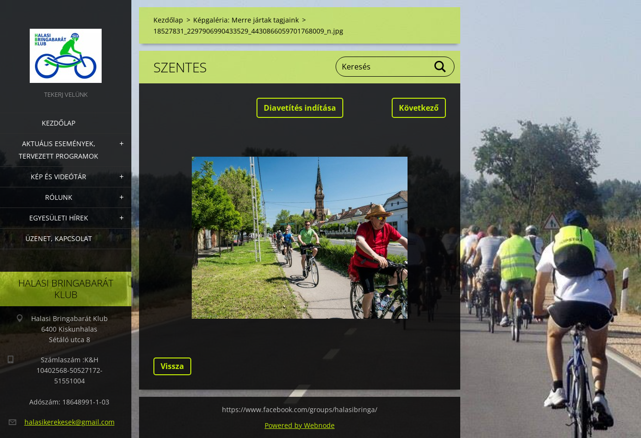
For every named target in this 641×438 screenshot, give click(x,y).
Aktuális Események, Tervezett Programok (58, 150)
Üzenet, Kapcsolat (58, 238)
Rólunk (58, 197)
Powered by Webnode (300, 425)
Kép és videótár (58, 176)
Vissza (172, 366)
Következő (419, 108)
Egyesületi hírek (58, 217)
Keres (440, 66)
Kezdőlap (58, 122)
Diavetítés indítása (300, 108)
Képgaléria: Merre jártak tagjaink (246, 19)
